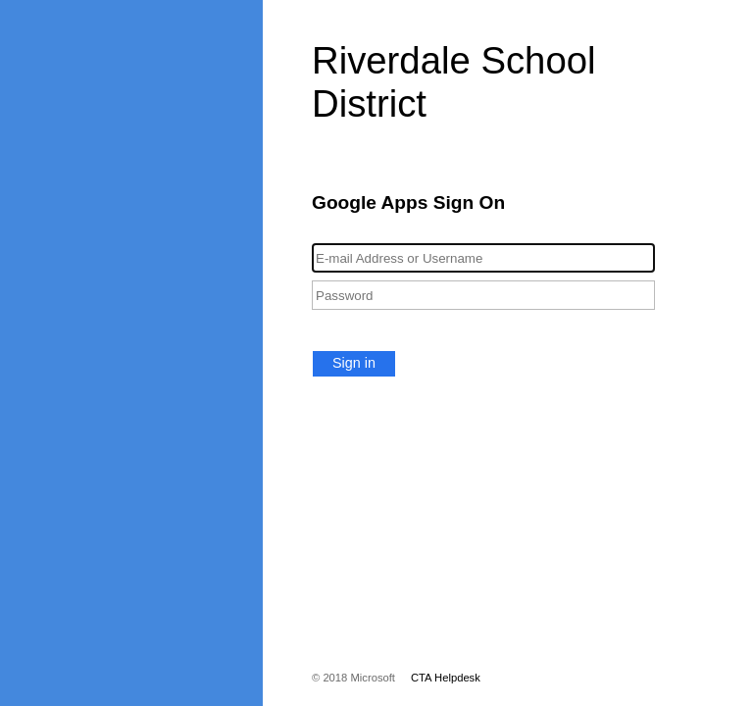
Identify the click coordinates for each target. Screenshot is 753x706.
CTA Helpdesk (445, 677)
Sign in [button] (354, 363)
